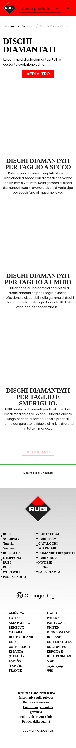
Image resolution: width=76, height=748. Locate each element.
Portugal (56, 622)
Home (9, 26)
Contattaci (48, 534)
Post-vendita (14, 577)
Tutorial (8, 543)
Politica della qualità (36, 721)
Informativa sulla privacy (36, 697)
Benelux (16, 627)
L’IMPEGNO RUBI (12, 560)
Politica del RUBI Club (36, 716)
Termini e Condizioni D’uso (36, 693)
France (15, 670)
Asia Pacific (19, 622)
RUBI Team (47, 538)
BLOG (43, 567)
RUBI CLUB (11, 553)
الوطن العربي (55, 665)
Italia (52, 613)
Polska (53, 618)
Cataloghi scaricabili (49, 546)
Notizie (45, 562)
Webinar (9, 548)
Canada (15, 632)
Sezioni (27, 26)
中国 (50, 670)
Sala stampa (49, 572)
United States (59, 642)
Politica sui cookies (36, 702)
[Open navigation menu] (67, 8)
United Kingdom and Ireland (59, 632)
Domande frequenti (56, 553)
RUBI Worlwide (12, 570)
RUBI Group (48, 557)
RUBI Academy (11, 536)
